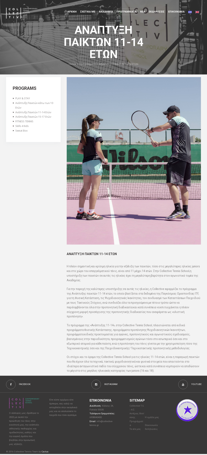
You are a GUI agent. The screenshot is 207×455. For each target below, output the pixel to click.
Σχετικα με (87, 11)
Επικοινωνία (152, 426)
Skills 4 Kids (22, 127)
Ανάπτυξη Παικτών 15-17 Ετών (34, 117)
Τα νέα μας (135, 430)
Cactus (45, 452)
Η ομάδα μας (152, 418)
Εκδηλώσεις (157, 11)
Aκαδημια (106, 11)
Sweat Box (21, 132)
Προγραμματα (126, 11)
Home (72, 64)
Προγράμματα (87, 64)
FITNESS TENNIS (24, 122)
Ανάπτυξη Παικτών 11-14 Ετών (34, 113)
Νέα (142, 11)
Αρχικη (72, 11)
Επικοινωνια (176, 11)
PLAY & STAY (22, 98)
